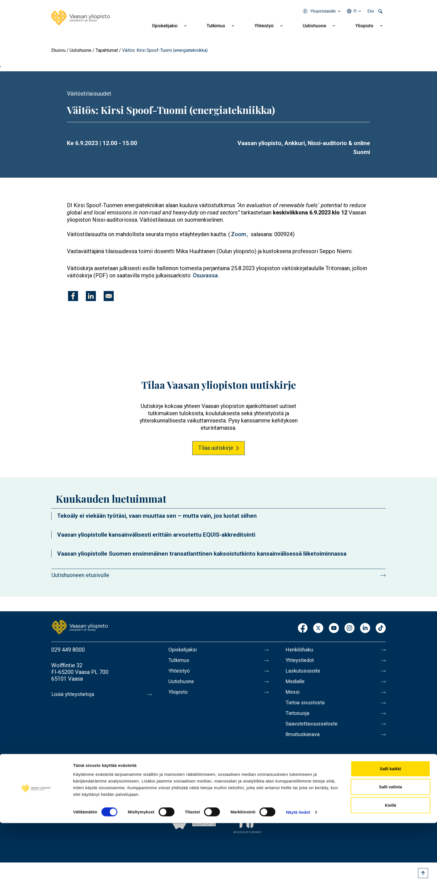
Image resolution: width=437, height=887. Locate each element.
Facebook (303, 628)
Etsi (371, 11)
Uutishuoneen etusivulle (80, 575)
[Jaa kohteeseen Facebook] (73, 296)
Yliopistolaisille (323, 11)
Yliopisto (364, 25)
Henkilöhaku (300, 649)
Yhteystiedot (301, 661)
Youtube (334, 628)
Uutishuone (314, 25)
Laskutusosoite (304, 673)
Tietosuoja (298, 720)
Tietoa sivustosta (306, 708)
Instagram (349, 628)
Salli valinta (390, 850)
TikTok (381, 628)
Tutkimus (216, 25)
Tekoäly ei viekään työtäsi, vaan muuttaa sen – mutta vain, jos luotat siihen (157, 515)
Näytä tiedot (298, 876)
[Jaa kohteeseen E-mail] (109, 296)
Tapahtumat (107, 50)
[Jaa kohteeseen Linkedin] (91, 296)
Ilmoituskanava (303, 743)
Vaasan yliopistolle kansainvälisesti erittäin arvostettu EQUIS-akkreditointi (156, 534)
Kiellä (390, 868)
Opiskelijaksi (165, 25)
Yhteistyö (264, 25)
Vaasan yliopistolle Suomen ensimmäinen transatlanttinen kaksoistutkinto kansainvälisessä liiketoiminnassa (201, 553)
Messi (292, 696)
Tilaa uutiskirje (215, 447)
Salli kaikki (390, 832)
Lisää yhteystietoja (74, 694)
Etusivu (58, 50)
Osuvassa (205, 275)
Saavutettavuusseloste (313, 731)
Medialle (296, 684)
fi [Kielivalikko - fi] (355, 11)
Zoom (238, 234)
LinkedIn (365, 628)
